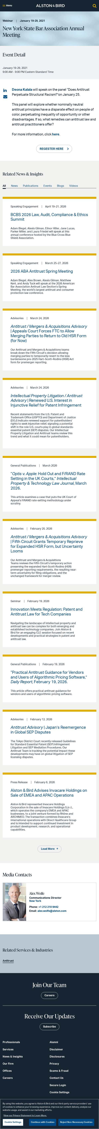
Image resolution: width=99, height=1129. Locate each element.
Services (8, 1049)
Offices (7, 1071)
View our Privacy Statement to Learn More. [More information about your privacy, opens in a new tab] (25, 1116)
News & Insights (13, 1056)
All (4, 186)
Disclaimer (56, 1049)
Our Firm (8, 1063)
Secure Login (58, 1085)
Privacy (54, 1063)
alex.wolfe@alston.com (52, 911)
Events (47, 186)
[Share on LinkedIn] (5, 91)
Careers (8, 1078)
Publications (30, 186)
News (14, 186)
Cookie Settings (59, 1092)
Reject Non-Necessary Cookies (76, 1122)
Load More (48, 849)
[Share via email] (5, 97)
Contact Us (56, 1078)
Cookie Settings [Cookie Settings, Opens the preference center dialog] (13, 1122)
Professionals (11, 1042)
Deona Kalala (22, 89)
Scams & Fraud (59, 1071)
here (55, 134)
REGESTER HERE (51, 148)
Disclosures (57, 1056)
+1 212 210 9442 (48, 907)
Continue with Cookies (43, 1122)
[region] (49, 1114)
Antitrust (8, 960)
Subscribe (49, 1026)
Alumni (54, 1042)
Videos (73, 186)
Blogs (60, 186)
